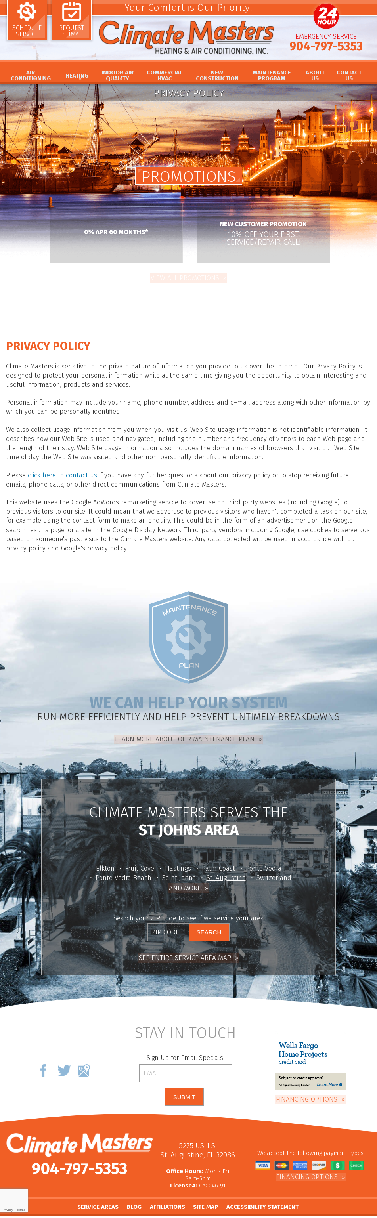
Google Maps (84, 1060)
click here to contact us (60, 469)
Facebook (43, 1060)
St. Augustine (226, 871)
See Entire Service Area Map (185, 947)
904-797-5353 (326, 49)
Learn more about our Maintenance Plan (185, 730)
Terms (21, 1210)
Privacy (7, 1210)
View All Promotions (185, 277)
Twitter (63, 1060)
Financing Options (306, 1088)
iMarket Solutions (220, 1212)
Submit (184, 1087)
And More (185, 880)
